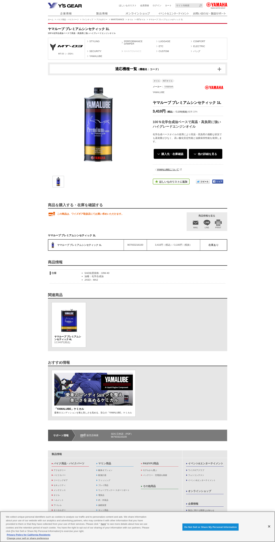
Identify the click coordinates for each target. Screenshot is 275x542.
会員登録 (144, 5)
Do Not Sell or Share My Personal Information (210, 527)
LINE (207, 227)
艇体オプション (105, 470)
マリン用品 (104, 463)
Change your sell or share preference (28, 538)
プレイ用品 (103, 485)
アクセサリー (101, 20)
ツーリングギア (61, 480)
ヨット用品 (103, 510)
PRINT (218, 227)
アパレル (58, 505)
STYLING (94, 41)
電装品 (101, 495)
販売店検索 (92, 435)
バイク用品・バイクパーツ (68, 20)
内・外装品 (103, 500)
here (103, 524)
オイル (130, 20)
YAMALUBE (95, 56)
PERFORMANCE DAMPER (133, 42)
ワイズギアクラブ (196, 470)
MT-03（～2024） (66, 49)
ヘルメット (59, 500)
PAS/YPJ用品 (151, 463)
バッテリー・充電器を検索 (155, 475)
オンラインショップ (199, 491)
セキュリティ (60, 485)
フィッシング (104, 480)
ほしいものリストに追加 (173, 181)
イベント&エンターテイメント (205, 463)
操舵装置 (102, 505)
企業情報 (193, 503)
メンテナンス (60, 490)
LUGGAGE (164, 41)
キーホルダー (60, 510)
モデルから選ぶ (150, 470)
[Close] (269, 526)
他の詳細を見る (207, 154)
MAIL (195, 227)
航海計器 (102, 475)
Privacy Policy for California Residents (28, 534)
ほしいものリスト (127, 5)
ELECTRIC (199, 46)
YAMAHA (168, 86)
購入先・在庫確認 (172, 154)
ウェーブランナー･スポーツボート (114, 490)
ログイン (157, 5)
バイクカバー (60, 475)
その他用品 (149, 486)
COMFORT (199, 41)
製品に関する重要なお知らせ (201, 510)
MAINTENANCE (117, 20)
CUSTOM (164, 51)
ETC (161, 46)
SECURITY (95, 51)
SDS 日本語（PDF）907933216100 (122, 435)
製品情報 (57, 454)
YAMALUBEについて (168, 169)
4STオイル (140, 20)
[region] (137, 526)
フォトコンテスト (196, 475)
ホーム (50, 20)
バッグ (196, 51)
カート (168, 5)
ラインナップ (87, 20)
